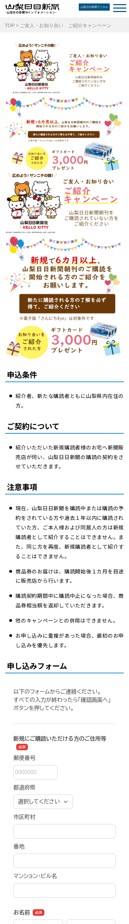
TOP (9, 25)
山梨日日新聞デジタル (94, 7)
